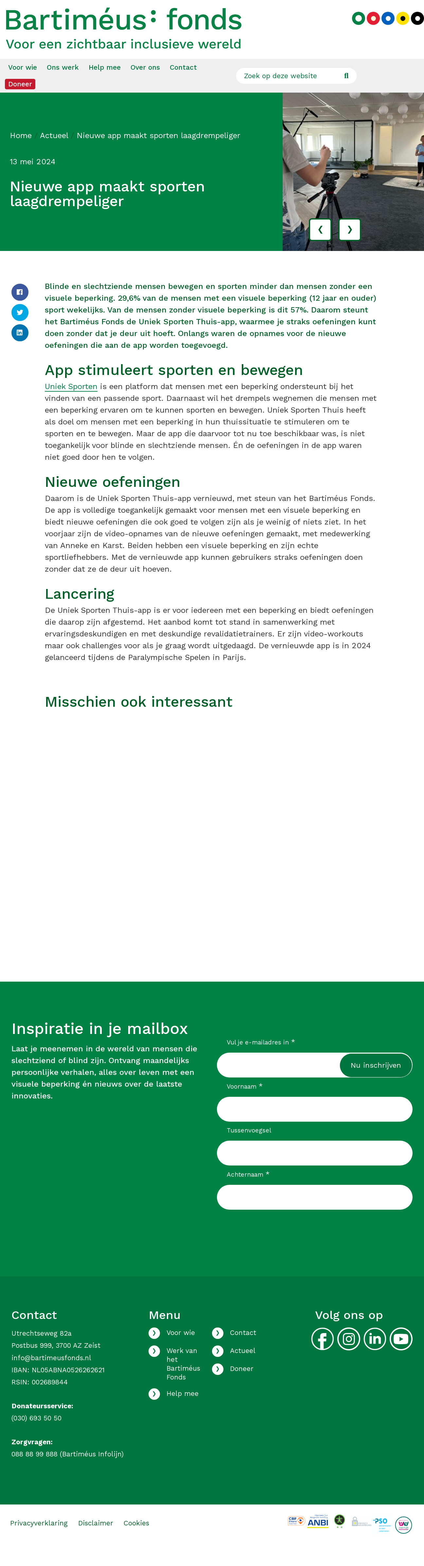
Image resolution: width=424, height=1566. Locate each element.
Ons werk (63, 85)
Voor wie (22, 85)
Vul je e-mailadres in (261, 1060)
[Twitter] (19, 330)
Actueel (54, 153)
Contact (183, 85)
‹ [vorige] (320, 247)
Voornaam (245, 1104)
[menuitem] (22, 85)
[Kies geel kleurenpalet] (397, 28)
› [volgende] (350, 247)
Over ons (145, 85)
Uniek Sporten (71, 404)
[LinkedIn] (19, 350)
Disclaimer (95, 1541)
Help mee (105, 85)
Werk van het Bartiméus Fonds (183, 1382)
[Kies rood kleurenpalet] (368, 28)
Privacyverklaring (39, 1541)
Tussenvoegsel (249, 1148)
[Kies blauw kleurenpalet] (383, 28)
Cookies (136, 1541)
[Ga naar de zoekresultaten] (346, 93)
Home (21, 153)
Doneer (20, 102)
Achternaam (248, 1192)
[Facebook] (19, 310)
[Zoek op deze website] (296, 93)
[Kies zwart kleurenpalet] (412, 28)
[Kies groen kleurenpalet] (353, 28)
